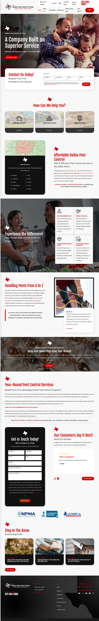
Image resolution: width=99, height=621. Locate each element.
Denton (27, 182)
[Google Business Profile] (86, 587)
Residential (59, 594)
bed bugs (38, 298)
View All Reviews (86, 478)
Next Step (86, 84)
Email (69, 77)
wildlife (21, 300)
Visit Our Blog (10, 569)
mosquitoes (6, 300)
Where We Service (61, 602)
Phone (81, 77)
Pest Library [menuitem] (79, 10)
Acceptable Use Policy (52, 84)
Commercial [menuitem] (60, 10)
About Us (59, 591)
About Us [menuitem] (44, 10)
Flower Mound (14, 185)
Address (9, 462)
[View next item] (56, 479)
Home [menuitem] (39, 10)
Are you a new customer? (13, 467)
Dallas (12, 182)
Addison (13, 175)
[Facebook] (79, 587)
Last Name (59, 77)
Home (58, 587)
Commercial (60, 598)
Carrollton (13, 179)
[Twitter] (83, 587)
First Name (47, 77)
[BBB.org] (90, 587)
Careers (54, 3)
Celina (27, 179)
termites (33, 298)
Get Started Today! (11, 57)
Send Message (23, 500)
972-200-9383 (85, 3)
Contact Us (89, 10)
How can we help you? (12, 473)
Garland (13, 189)
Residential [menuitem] (52, 10)
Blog (60, 3)
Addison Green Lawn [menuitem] (69, 10)
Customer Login (61, 609)
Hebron (28, 189)
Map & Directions (39, 592)
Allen (27, 175)
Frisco (27, 185)
